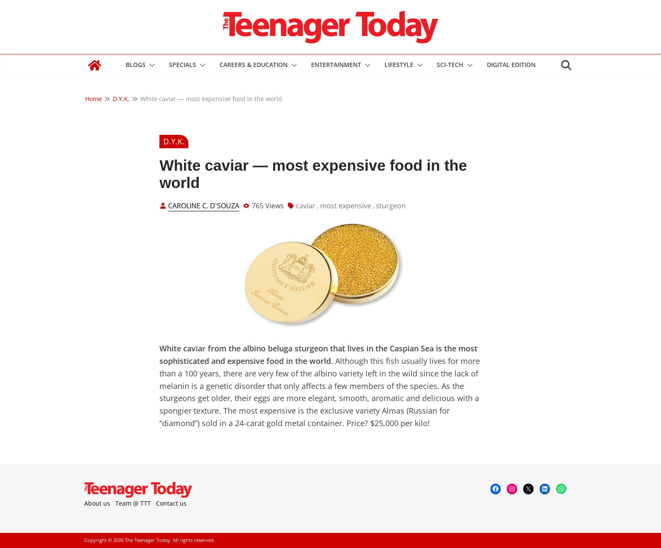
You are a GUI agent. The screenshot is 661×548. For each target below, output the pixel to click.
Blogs (136, 65)
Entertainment (336, 65)
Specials (182, 65)
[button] (150, 65)
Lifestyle (399, 65)
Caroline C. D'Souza (203, 205)
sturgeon (391, 205)
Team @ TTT (133, 503)
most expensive (345, 205)
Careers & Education (253, 65)
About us (97, 503)
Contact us (171, 503)
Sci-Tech (450, 65)
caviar (305, 205)
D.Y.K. (173, 141)
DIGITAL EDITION (511, 65)
